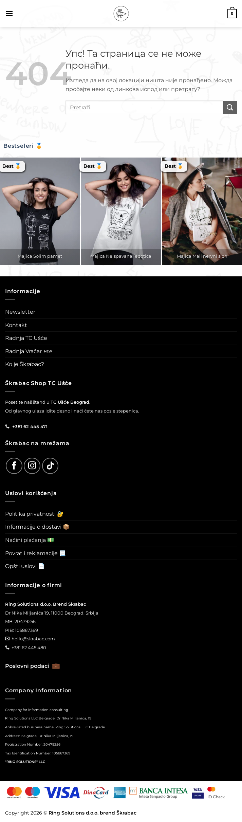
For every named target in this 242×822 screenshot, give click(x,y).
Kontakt (16, 325)
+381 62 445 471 (30, 426)
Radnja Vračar (23, 351)
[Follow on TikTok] (50, 466)
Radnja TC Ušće (26, 338)
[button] (9, 13)
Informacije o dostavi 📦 (37, 527)
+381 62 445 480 (29, 647)
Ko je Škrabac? (24, 364)
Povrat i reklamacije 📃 (35, 553)
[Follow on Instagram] (32, 466)
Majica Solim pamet (40, 256)
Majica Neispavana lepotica (120, 256)
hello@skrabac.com (33, 638)
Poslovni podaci (32, 666)
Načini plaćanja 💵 (29, 540)
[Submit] (230, 107)
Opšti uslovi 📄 (25, 566)
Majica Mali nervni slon (202, 256)
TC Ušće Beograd (70, 402)
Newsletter (20, 312)
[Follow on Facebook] (14, 466)
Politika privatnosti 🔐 (34, 514)
